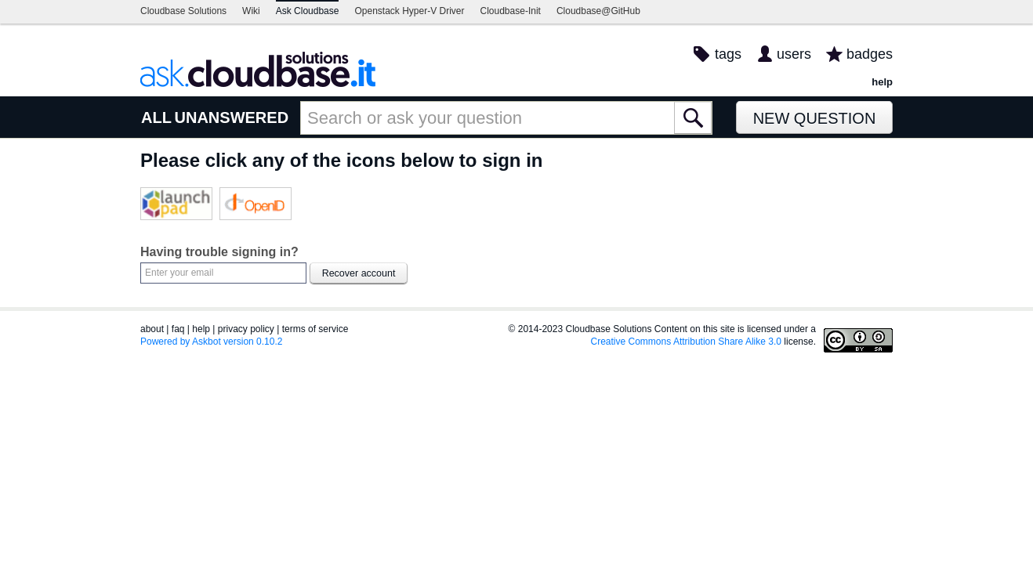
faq (178, 329)
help (882, 82)
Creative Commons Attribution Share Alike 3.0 (686, 341)
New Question (814, 118)
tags (728, 54)
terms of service (315, 329)
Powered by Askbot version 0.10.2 (211, 341)
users (794, 54)
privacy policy (246, 329)
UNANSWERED (232, 117)
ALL (156, 117)
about (152, 329)
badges (869, 54)
